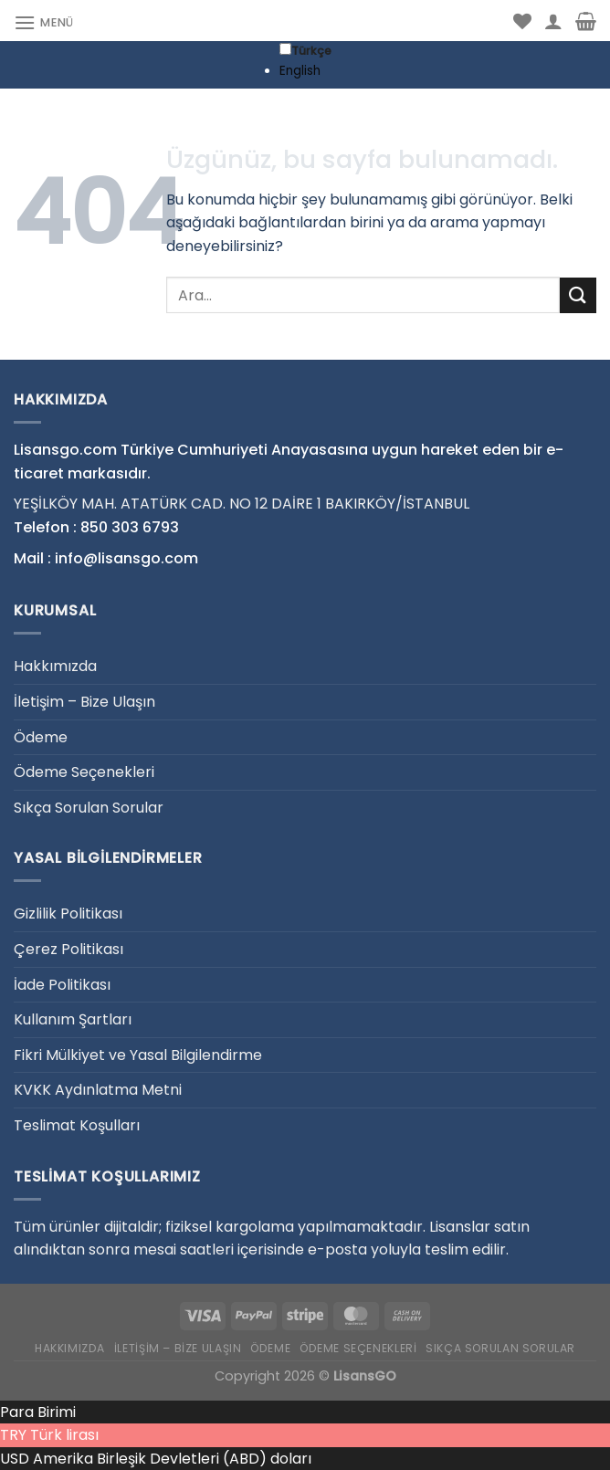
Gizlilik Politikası (68, 913)
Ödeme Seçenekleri (84, 771)
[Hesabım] (553, 21)
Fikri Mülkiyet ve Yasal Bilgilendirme (138, 1055)
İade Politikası (62, 984)
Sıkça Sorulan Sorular (88, 807)
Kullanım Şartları (72, 1019)
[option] (305, 71)
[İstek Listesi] (522, 21)
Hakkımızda (55, 666)
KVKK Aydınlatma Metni (98, 1089)
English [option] (300, 70)
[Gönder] (578, 295)
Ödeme (41, 737)
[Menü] (44, 22)
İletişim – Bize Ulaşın (84, 701)
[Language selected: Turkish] (305, 61)
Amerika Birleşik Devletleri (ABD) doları (172, 1458)
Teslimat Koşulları (77, 1125)
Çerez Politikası (68, 949)
